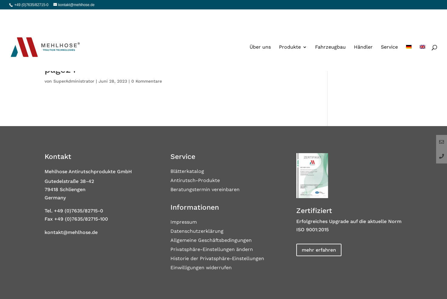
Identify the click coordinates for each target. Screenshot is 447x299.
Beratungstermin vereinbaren (205, 189)
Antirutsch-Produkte (195, 180)
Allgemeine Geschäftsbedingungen (211, 240)
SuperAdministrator (73, 81)
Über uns (260, 34)
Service (389, 34)
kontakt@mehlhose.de (71, 232)
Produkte (290, 34)
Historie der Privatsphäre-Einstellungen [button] (217, 258)
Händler (363, 34)
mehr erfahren (319, 250)
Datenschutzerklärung (197, 231)
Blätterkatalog (187, 171)
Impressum (183, 222)
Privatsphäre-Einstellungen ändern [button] (211, 249)
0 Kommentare (146, 81)
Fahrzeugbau (330, 34)
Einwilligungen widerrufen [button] (201, 268)
